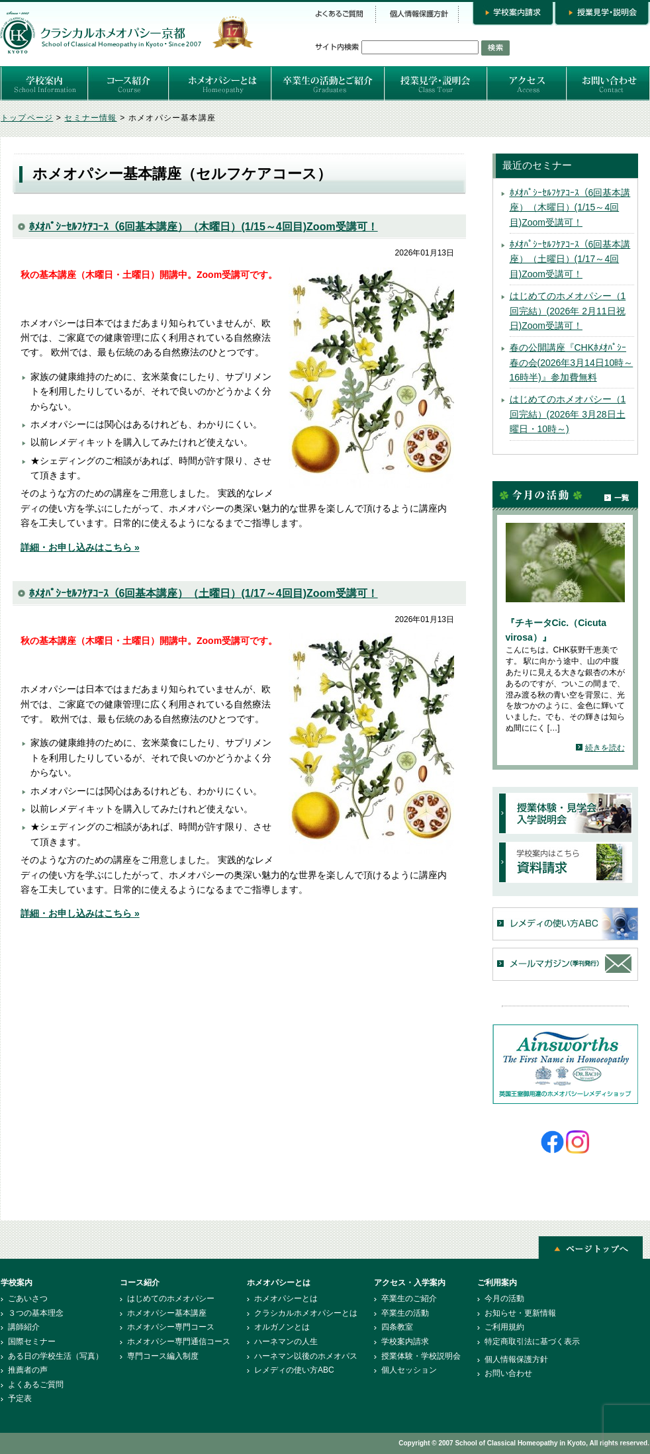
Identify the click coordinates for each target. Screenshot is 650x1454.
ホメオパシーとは (286, 1298)
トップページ (27, 117)
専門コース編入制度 (163, 1356)
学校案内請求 (405, 1341)
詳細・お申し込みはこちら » (80, 547)
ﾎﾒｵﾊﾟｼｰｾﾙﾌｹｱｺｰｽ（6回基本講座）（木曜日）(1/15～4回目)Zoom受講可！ (203, 226)
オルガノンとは (282, 1327)
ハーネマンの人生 (286, 1341)
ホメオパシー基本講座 (167, 1313)
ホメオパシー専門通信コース (178, 1341)
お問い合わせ (508, 1373)
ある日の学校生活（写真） (55, 1356)
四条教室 (397, 1327)
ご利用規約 (504, 1327)
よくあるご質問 (36, 1384)
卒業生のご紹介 (409, 1298)
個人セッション (409, 1370)
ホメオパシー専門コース (170, 1327)
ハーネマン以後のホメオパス (305, 1356)
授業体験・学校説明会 (421, 1356)
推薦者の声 (28, 1370)
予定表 (20, 1398)
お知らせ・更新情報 (520, 1313)
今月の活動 (504, 1298)
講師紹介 (24, 1327)
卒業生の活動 (405, 1313)
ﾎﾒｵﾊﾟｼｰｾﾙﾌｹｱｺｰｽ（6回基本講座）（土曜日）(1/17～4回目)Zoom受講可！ (203, 593)
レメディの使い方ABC (294, 1370)
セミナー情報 (90, 117)
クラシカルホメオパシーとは (305, 1313)
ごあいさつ (28, 1298)
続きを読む (605, 747)
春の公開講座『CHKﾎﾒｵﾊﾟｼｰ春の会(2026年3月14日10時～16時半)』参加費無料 (571, 362)
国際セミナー (32, 1341)
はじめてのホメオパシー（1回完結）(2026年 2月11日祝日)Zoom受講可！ (568, 311)
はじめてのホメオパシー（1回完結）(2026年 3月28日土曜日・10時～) (568, 414)
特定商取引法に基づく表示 (532, 1341)
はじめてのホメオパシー (170, 1298)
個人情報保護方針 (516, 1359)
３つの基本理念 (36, 1313)
